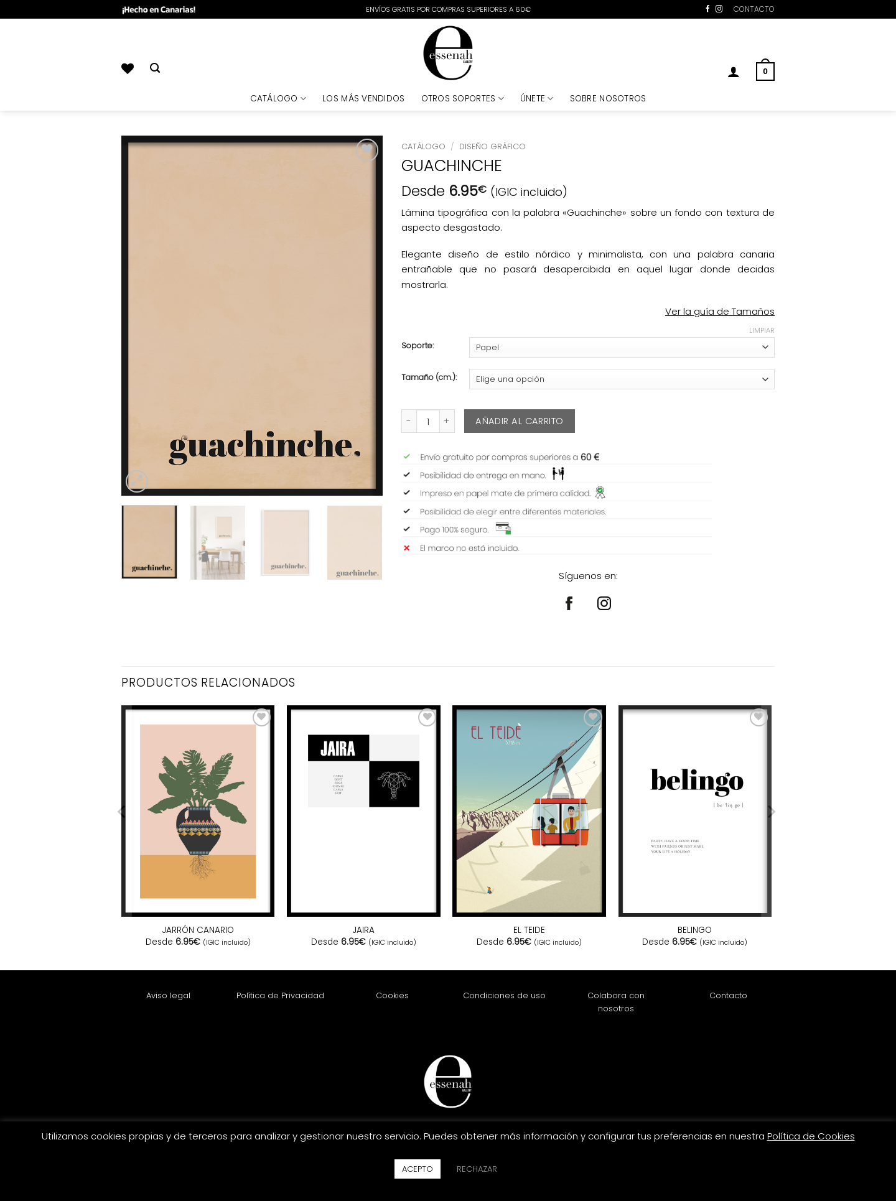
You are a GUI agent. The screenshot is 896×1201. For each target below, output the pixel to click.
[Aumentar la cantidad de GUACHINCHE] (447, 421)
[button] (733, 71)
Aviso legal (168, 995)
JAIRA (364, 930)
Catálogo (423, 146)
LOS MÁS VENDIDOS (363, 98)
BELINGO (695, 930)
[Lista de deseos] (127, 68)
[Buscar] (155, 68)
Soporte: (417, 346)
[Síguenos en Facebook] (707, 9)
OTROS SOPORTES (462, 98)
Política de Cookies (811, 1136)
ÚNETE (537, 98)
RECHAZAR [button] (477, 1169)
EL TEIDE (529, 930)
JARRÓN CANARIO (198, 930)
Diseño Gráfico (492, 146)
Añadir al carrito (519, 421)
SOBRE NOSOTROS (608, 98)
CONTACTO (754, 9)
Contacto (728, 995)
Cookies (392, 995)
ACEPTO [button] (417, 1169)
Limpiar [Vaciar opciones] (762, 330)
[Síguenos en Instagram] (719, 9)
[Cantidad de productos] (428, 421)
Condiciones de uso (504, 995)
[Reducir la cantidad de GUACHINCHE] (408, 421)
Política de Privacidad (280, 995)
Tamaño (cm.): (429, 378)
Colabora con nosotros (616, 1002)
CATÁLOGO (278, 98)
